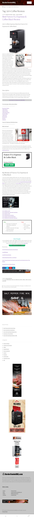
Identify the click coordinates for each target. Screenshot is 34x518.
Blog (4, 492)
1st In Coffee (18, 183)
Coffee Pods (4, 115)
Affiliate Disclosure (14, 493)
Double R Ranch (6, 349)
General (5, 352)
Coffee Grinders (5, 111)
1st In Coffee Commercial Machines (9, 216)
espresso (29, 279)
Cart (26, 515)
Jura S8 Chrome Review (6, 254)
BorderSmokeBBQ (8, 2)
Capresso (4, 119)
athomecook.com (5, 150)
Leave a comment (19, 14)
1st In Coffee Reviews (7, 279)
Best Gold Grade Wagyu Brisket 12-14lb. (10, 335)
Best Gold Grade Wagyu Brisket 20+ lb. (10, 331)
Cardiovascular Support (8, 345)
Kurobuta (5, 354)
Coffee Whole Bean (5, 112)
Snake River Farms (7, 358)
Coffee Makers (5, 109)
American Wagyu (6, 343)
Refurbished (4, 116)
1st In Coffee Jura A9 (6, 213)
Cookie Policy (13, 495)
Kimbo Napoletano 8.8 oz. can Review (9, 257)
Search (17, 516)
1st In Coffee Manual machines (8, 215)
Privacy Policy (13, 490)
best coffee (20, 279)
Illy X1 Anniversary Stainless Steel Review (10, 249)
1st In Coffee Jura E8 (6, 210)
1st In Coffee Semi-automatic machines (9, 218)
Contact (4, 495)
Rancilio (3, 118)
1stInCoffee (25, 243)
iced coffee (4, 280)
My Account (5, 516)
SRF (4, 360)
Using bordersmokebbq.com (16, 492)
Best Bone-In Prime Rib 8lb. (8, 333)
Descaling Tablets (5, 108)
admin (14, 14)
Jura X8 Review (5, 252)
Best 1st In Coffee (15, 279)
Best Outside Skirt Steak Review (9, 330)
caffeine (23, 279)
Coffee (5, 347)
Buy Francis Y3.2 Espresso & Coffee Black (17, 100)
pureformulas (6, 356)
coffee (26, 279)
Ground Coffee (5, 114)
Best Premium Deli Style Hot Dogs (9, 328)
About (4, 493)
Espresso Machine (9, 278)
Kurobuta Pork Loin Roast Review (8, 264)
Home (5, 6)
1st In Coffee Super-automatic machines (9, 212)
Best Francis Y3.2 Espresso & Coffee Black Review (14, 18)
